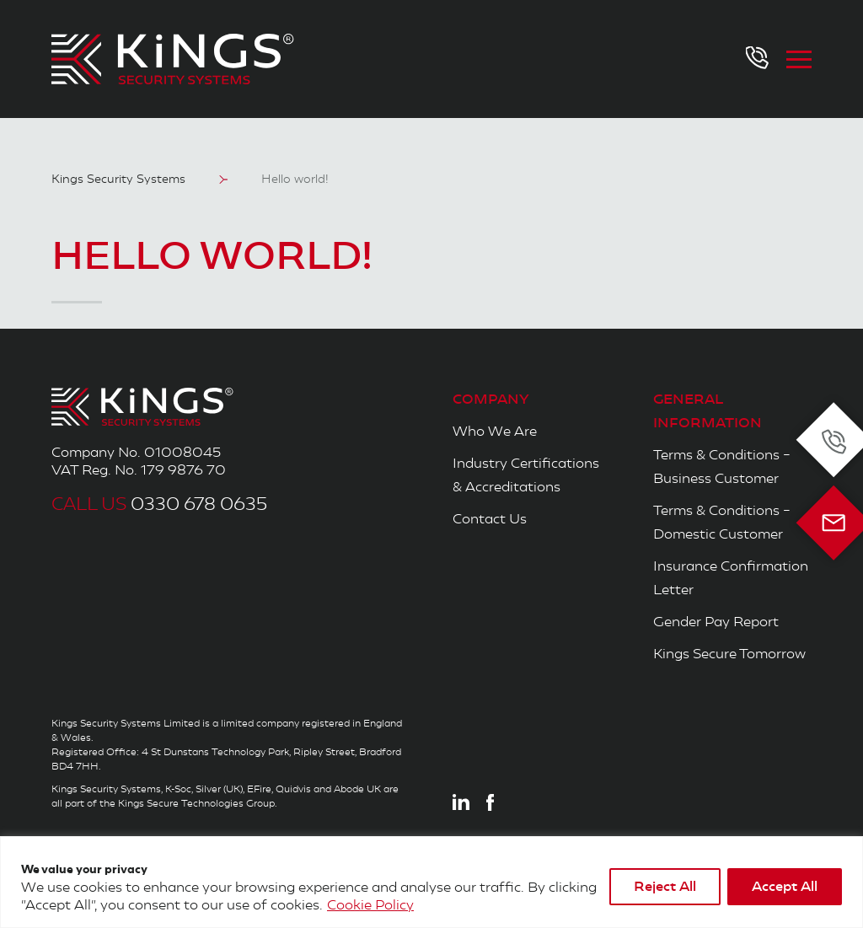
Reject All (665, 886)
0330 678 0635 (159, 504)
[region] (431, 882)
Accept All (784, 886)
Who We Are (495, 431)
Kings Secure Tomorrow (729, 653)
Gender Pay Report (716, 621)
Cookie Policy (370, 905)
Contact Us (490, 519)
